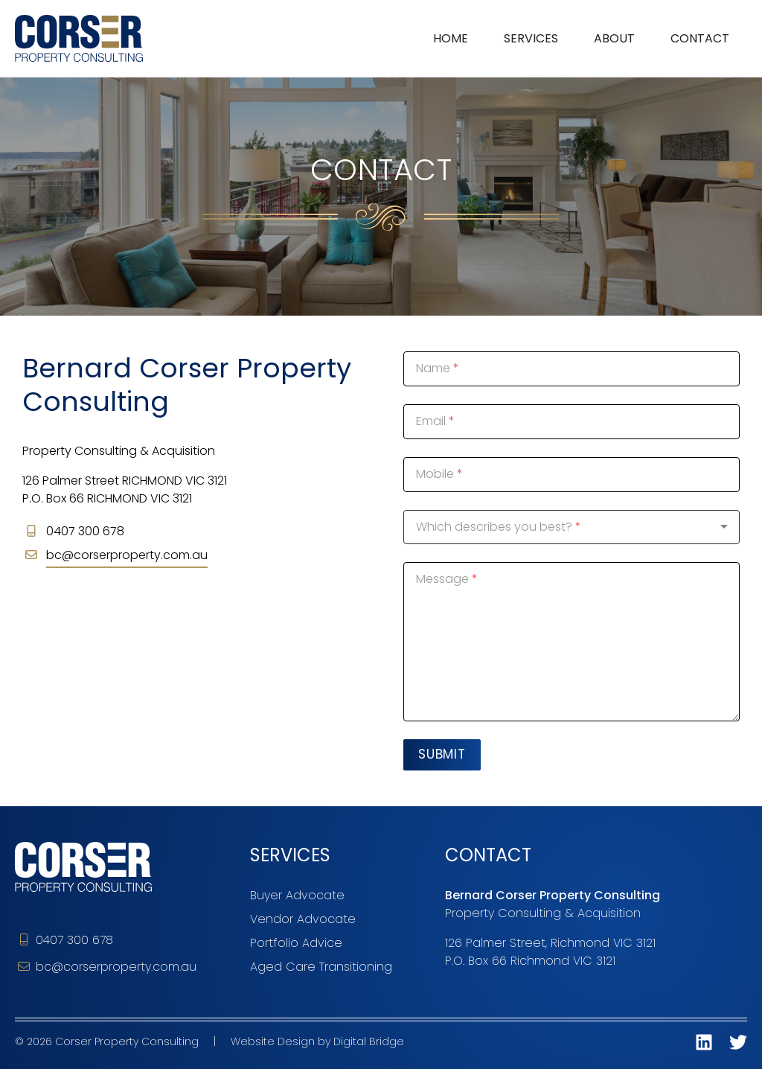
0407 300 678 (65, 939)
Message (442, 578)
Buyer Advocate (297, 895)
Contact (699, 38)
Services (531, 38)
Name (433, 368)
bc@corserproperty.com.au (127, 555)
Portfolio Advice (296, 942)
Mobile (435, 473)
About (614, 38)
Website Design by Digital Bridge (317, 1041)
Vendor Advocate (303, 919)
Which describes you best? (494, 526)
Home (450, 38)
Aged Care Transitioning (321, 966)
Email (431, 421)
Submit (442, 754)
